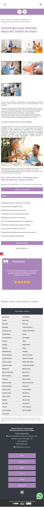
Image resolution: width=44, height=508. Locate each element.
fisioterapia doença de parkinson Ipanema (14, 210)
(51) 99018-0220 (12, 184)
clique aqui (22, 184)
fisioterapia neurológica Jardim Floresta (13, 236)
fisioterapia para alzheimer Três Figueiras (13, 217)
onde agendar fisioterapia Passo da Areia (13, 228)
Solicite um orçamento (22, 189)
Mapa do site (22, 485)
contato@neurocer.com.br (22, 447)
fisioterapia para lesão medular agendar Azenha (15, 214)
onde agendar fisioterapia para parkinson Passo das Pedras (19, 232)
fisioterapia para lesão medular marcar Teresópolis (16, 203)
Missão (22, 467)
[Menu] (41, 4)
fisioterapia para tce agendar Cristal (12, 206)
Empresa (22, 461)
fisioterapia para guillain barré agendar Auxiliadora (16, 225)
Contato (22, 479)
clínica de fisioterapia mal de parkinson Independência (17, 221)
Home (22, 455)
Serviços (22, 473)
